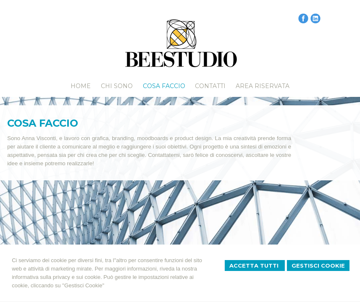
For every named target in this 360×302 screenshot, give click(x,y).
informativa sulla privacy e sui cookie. (57, 277)
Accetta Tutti (254, 265)
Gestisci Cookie (318, 265)
